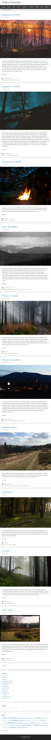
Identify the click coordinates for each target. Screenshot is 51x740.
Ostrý (4, 80)
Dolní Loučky (44, 718)
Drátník (47, 718)
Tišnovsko (41, 725)
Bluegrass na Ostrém (11, 14)
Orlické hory (25, 723)
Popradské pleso (43, 723)
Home (3, 7)
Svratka (36, 725)
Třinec (16, 289)
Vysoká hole (19, 727)
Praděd (48, 723)
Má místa (31, 7)
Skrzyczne (29, 289)
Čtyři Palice (34, 718)
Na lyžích (11, 287)
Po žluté (5, 551)
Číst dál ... (4, 74)
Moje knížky (4, 684)
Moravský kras (18, 723)
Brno (27, 718)
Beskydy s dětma (9, 427)
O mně (8, 7)
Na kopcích (9, 78)
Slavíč (21, 725)
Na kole (3, 686)
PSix (7, 725)
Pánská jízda (7, 492)
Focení (18, 7)
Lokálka (6, 723)
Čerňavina (17, 80)
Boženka (24, 718)
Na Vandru (4, 691)
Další (6, 666)
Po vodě (3, 695)
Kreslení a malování (6, 681)
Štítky (3, 10)
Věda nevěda (5, 698)
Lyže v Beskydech (9, 226)
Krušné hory (38, 720)
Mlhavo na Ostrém (10, 296)
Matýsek (26, 485)
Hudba (37, 7)
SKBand (18, 725)
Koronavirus (28, 720)
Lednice (45, 720)
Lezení (3, 723)
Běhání (5, 484)
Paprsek (36, 723)
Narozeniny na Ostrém (12, 161)
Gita (5, 720)
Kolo (25, 720)
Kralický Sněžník (33, 720)
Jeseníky (16, 720)
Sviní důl (32, 725)
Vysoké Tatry (25, 727)
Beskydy (12, 80)
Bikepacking (4, 676)
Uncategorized (5, 696)
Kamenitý (12, 155)
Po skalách (4, 693)
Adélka (5, 485)
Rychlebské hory (12, 725)
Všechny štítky (5, 730)
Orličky (29, 723)
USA (5, 727)
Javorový (12, 420)
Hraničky (7, 720)
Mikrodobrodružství (6, 682)
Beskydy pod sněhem (11, 360)
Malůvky (24, 7)
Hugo (28, 738)
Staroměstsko (26, 725)
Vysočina (13, 727)
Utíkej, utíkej (7, 610)
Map (42, 7)
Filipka (3, 720)
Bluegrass (8, 80)
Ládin (42, 720)
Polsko (15, 420)
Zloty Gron (20, 289)
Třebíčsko (46, 725)
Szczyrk (24, 289)
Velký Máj (8, 727)
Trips (13, 7)
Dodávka (39, 718)
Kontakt (47, 7)
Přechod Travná (4, 725)
